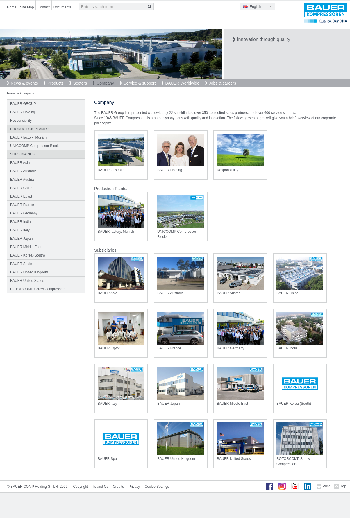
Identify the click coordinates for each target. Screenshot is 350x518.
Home (11, 7)
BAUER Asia (20, 163)
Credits (118, 487)
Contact (43, 7)
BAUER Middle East (25, 247)
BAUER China (21, 188)
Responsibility (21, 121)
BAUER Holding (22, 112)
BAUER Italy (20, 230)
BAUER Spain (21, 264)
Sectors (80, 83)
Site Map (27, 7)
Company (105, 83)
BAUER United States (27, 281)
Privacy (134, 487)
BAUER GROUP (23, 104)
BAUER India (20, 222)
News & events (24, 83)
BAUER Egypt (21, 196)
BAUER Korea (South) (27, 255)
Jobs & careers (222, 83)
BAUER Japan (21, 238)
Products (55, 83)
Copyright (80, 487)
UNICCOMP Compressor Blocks (35, 146)
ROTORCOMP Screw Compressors (37, 289)
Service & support (140, 83)
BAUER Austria (22, 180)
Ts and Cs (100, 487)
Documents (62, 7)
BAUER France (22, 205)
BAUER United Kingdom (29, 272)
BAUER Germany (24, 213)
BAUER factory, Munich (28, 137)
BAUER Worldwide (182, 83)
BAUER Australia (23, 171)
